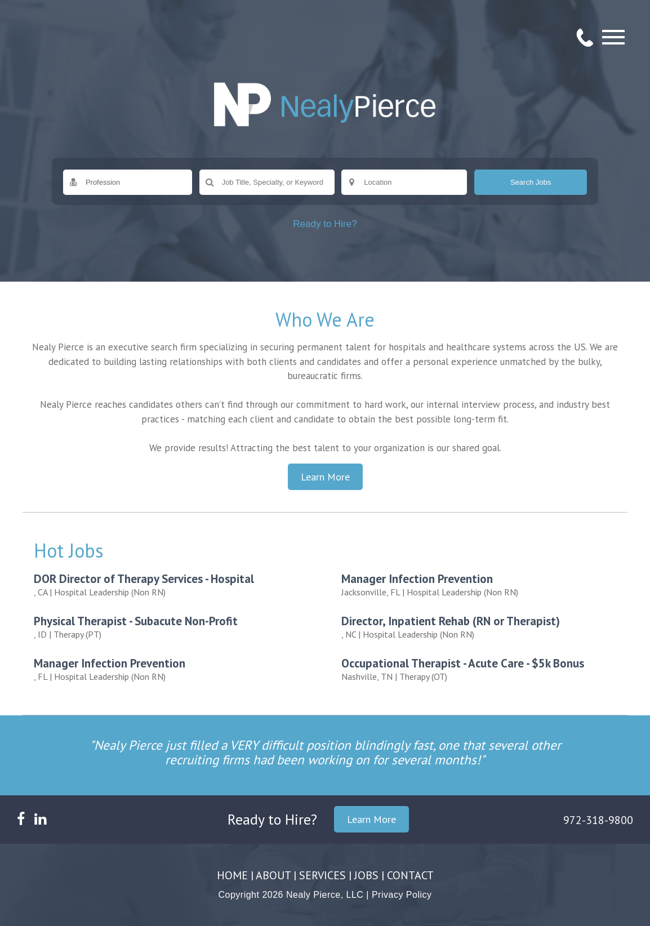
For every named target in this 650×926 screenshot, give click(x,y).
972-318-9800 (598, 820)
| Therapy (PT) (175, 626)
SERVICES (322, 875)
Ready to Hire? (325, 224)
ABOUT (273, 875)
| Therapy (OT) (482, 669)
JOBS (366, 875)
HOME (232, 875)
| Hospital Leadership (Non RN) (175, 584)
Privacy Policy (402, 895)
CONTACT (410, 875)
